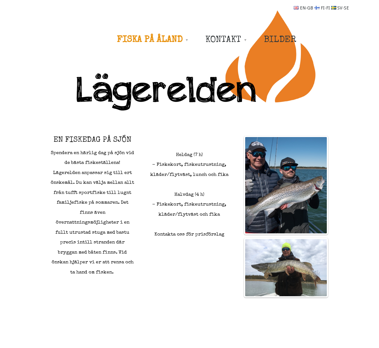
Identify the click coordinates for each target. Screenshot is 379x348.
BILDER (280, 40)
